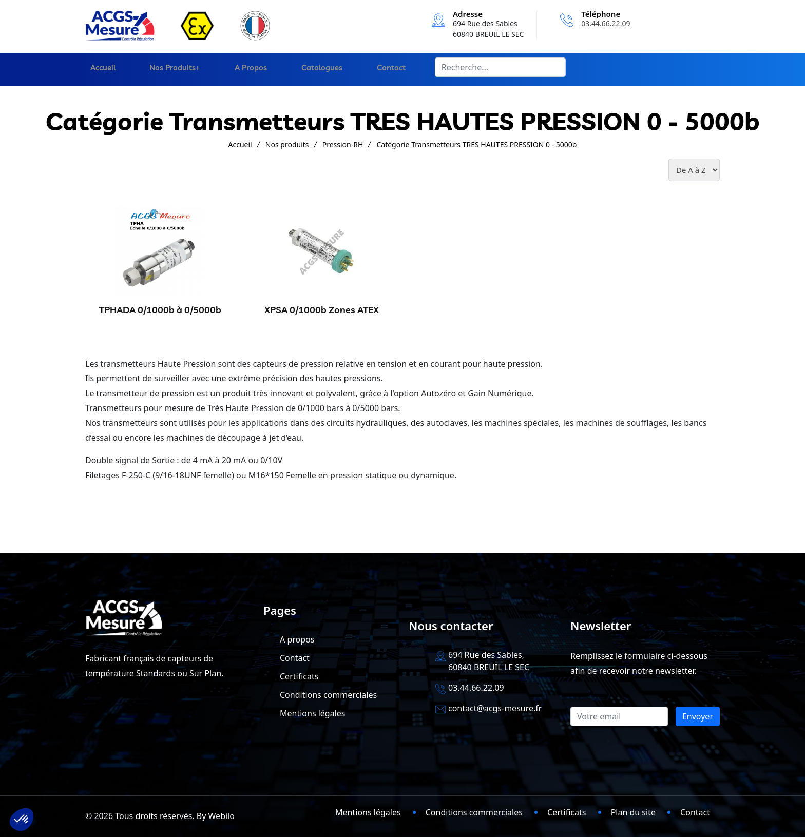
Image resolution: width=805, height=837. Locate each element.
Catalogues (313, 69)
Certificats (299, 676)
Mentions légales (313, 713)
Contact (380, 69)
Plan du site (633, 812)
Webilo (221, 816)
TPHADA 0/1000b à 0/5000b (160, 310)
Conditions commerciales (328, 694)
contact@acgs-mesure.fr (495, 708)
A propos (245, 69)
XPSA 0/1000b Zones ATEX (321, 310)
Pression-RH (342, 144)
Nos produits (165, 69)
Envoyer (697, 716)
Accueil (97, 69)
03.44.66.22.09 (605, 23)
